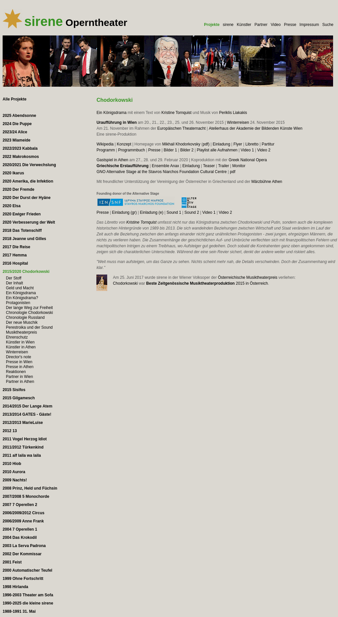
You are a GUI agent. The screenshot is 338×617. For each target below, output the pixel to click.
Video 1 (247, 150)
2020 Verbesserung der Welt (29, 222)
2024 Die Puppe (17, 123)
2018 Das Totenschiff (22, 230)
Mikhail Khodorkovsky (181, 144)
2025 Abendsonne (19, 115)
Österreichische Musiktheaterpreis (247, 277)
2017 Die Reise (16, 247)
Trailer (223, 166)
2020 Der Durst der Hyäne (26, 197)
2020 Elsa (12, 206)
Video (276, 24)
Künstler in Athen (21, 347)
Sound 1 (174, 212)
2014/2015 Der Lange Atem (27, 406)
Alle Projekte (15, 99)
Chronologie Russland (25, 317)
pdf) (206, 144)
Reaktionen (16, 371)
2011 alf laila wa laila (22, 455)
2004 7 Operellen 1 (20, 529)
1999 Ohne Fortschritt (23, 578)
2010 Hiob (12, 463)
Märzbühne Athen (266, 181)
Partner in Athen (20, 381)
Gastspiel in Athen (112, 160)
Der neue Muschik (22, 322)
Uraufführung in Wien (116, 122)
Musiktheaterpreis (21, 332)
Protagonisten (18, 302)
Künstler (244, 24)
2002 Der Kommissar (22, 554)
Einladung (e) (151, 212)
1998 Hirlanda (15, 586)
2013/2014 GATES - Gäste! (27, 414)
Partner (260, 24)
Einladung (221, 144)
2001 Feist (12, 562)
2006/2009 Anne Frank (23, 521)
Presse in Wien (19, 362)
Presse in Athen (19, 366)
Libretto (251, 144)
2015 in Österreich (207, 283)
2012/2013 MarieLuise (23, 422)
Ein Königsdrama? (22, 298)
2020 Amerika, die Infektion (28, 181)
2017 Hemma (15, 255)
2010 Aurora (14, 472)
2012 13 (10, 431)
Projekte (211, 24)
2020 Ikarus (13, 173)
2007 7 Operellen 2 (20, 504)
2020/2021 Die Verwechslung (29, 165)
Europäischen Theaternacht (181, 128)
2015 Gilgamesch (19, 398)
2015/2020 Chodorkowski (26, 271)
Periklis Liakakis (233, 112)
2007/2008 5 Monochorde (26, 496)
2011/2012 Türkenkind (23, 447)
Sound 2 (191, 212)
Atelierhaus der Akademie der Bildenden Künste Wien (256, 128)
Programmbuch (131, 150)
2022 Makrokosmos (21, 156)
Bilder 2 (187, 150)
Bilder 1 (170, 150)
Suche (327, 24)
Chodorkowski (125, 283)
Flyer (237, 144)
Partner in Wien (19, 376)
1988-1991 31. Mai (19, 611)
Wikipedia (104, 144)
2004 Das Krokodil (20, 537)
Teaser (209, 166)
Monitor (239, 166)
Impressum (309, 24)
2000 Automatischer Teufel (27, 570)
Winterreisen (238, 122)
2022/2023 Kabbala (20, 148)
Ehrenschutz (17, 337)
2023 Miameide (16, 140)
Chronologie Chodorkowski (29, 312)
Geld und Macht (20, 288)
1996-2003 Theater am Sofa (28, 595)
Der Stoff (13, 278)
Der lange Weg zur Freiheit (29, 307)
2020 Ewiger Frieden (22, 214)
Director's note (18, 357)
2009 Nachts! (15, 480)
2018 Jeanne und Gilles (24, 238)
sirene (228, 24)
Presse (290, 24)
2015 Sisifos (14, 389)
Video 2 (263, 150)
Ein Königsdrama (111, 112)
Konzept (124, 144)
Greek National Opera (248, 160)
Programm (105, 150)
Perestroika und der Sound (29, 327)
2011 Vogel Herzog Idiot (25, 439)
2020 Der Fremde (18, 189)
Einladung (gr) (124, 212)
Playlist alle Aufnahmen (217, 150)
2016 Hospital (15, 263)
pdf (232, 171)
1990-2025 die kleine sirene (28, 603)
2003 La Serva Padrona (24, 545)
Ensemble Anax (165, 166)
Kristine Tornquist (176, 112)
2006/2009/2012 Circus (23, 513)
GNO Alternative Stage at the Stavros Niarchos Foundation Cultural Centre (161, 171)
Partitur (268, 144)
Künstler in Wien (20, 342)
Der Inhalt (14, 283)
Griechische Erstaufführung (122, 166)
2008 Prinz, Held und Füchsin (30, 488)
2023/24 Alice (15, 132)
